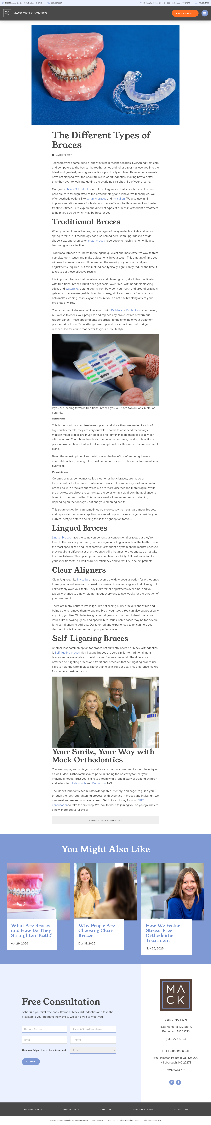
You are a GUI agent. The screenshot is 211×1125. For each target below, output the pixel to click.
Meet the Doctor (143, 1110)
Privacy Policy (97, 1121)
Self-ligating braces (67, 652)
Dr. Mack (116, 310)
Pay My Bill (111, 1121)
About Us (106, 1110)
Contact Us (181, 1110)
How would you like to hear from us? (44, 1051)
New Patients (71, 1110)
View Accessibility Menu (129, 1121)
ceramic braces (96, 198)
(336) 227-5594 (176, 1040)
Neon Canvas (155, 1121)
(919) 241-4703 (176, 1071)
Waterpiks (72, 288)
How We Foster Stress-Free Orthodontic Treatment (163, 934)
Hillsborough (77, 783)
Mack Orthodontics (79, 189)
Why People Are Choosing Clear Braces (96, 931)
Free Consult (185, 13)
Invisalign (119, 198)
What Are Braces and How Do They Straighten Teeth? (31, 931)
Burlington (99, 783)
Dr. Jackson (133, 310)
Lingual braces (61, 537)
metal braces (96, 240)
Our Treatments (32, 1110)
